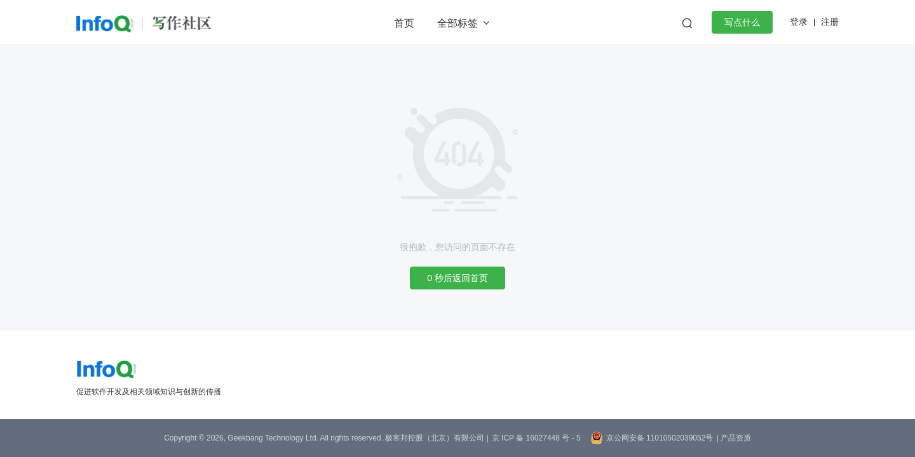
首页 (404, 23)
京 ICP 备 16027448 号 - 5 (536, 438)
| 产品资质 (733, 438)
